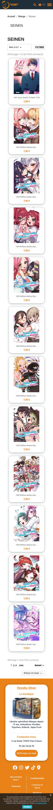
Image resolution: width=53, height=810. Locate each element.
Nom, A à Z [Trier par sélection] (15, 47)
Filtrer (39, 47)
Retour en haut (33, 673)
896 (21, 665)
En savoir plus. (41, 803)
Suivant (40, 665)
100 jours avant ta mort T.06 (26, 97)
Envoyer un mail (26, 753)
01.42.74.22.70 (26, 746)
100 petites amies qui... (26, 147)
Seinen (16, 25)
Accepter (27, 807)
